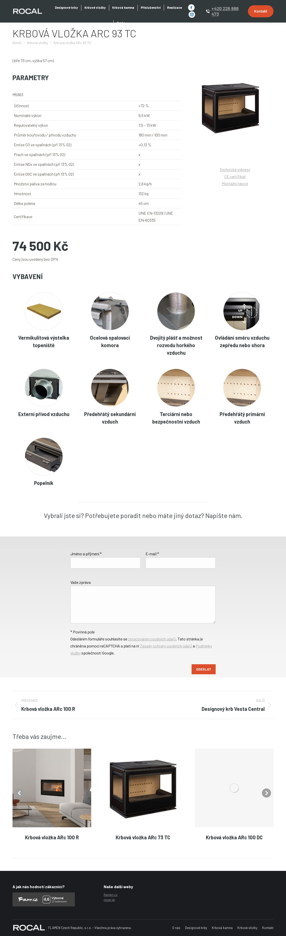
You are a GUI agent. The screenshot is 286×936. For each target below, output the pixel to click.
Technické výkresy (235, 169)
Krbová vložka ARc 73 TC (143, 837)
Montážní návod (235, 183)
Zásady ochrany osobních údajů (166, 645)
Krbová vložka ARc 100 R (52, 837)
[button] (19, 792)
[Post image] (52, 788)
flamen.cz (111, 895)
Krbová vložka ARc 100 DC (234, 837)
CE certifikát (235, 176)
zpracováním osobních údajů (152, 638)
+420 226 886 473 (225, 11)
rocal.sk (109, 900)
